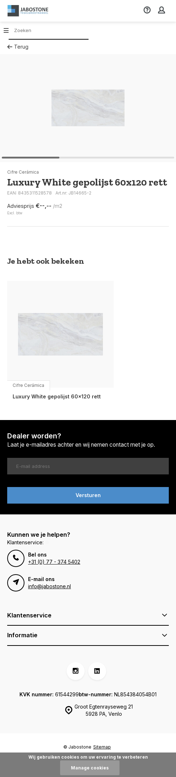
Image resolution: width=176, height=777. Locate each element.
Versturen (88, 495)
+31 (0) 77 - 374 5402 (54, 562)
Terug (17, 47)
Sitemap (102, 747)
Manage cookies (90, 768)
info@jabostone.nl (49, 586)
